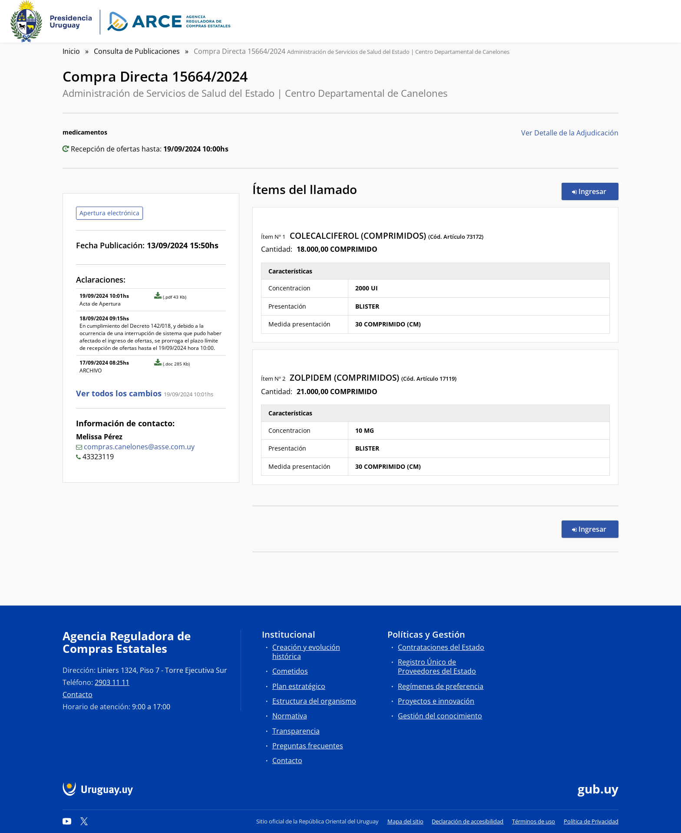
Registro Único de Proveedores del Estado (437, 666)
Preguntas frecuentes (307, 746)
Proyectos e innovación (436, 701)
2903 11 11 (112, 682)
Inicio (71, 51)
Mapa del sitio (405, 821)
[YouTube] (67, 821)
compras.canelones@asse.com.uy (139, 446)
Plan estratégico (298, 686)
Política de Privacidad (591, 821)
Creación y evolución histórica (306, 651)
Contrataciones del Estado (441, 647)
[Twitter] (84, 821)
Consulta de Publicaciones (137, 51)
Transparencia (296, 731)
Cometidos (290, 671)
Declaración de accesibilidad (467, 821)
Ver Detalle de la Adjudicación (569, 133)
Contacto (78, 694)
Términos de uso (533, 821)
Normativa (289, 716)
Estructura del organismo (314, 701)
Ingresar (595, 191)
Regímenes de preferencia (440, 686)
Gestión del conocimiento (440, 716)
